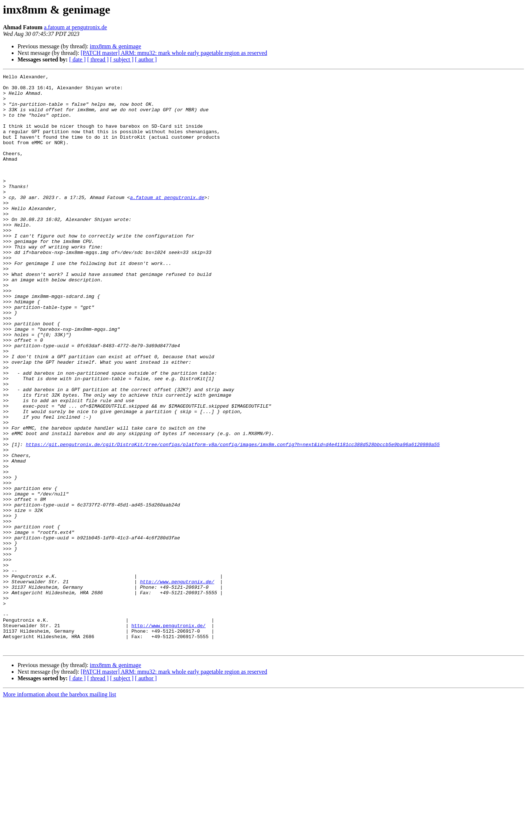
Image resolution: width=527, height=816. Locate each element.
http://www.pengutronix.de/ (177, 683)
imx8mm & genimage (115, 46)
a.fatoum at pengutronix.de (75, 27)
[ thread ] (98, 59)
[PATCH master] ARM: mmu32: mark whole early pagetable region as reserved (174, 53)
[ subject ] (122, 59)
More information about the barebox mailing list (59, 809)
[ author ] (146, 59)
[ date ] (77, 59)
